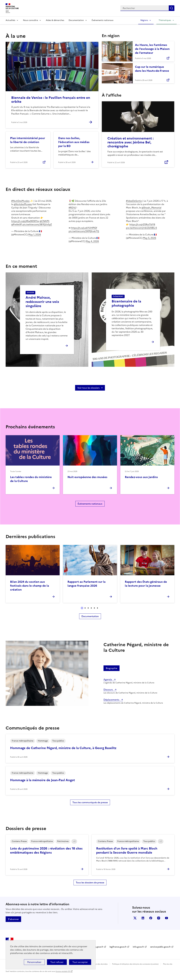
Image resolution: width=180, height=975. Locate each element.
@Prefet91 (16, 224)
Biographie (111, 668)
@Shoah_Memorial (151, 207)
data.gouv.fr (97, 946)
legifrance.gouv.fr (118, 946)
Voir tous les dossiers (88, 387)
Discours (108, 689)
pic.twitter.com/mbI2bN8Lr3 (141, 227)
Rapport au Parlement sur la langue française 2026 (86, 584)
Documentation (76, 20)
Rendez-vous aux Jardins (141, 477)
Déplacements (112, 699)
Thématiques (165, 20)
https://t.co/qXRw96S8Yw (25, 221)
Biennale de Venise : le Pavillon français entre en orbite (50, 99)
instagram (158, 918)
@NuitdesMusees (23, 204)
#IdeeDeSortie (134, 201)
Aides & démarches (55, 20)
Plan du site (167, 964)
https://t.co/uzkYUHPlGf (84, 227)
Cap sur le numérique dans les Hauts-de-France (152, 69)
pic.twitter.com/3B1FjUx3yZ (37, 224)
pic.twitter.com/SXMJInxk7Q (84, 231)
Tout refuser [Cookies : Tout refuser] (56, 962)
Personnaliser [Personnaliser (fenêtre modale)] (34, 962)
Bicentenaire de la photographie (126, 303)
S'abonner (13, 919)
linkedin (143, 918)
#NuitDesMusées (20, 201)
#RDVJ (72, 207)
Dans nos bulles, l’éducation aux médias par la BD (73, 142)
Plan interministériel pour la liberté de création (27, 140)
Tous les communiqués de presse (90, 802)
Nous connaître (30, 20)
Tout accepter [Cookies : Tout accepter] (80, 962)
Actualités (10, 20)
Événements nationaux (102, 20)
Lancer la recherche (171, 8)
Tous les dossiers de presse (90, 882)
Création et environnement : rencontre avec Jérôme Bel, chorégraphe (130, 142)
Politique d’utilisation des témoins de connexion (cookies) (135, 964)
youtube (166, 918)
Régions (144, 20)
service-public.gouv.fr (160, 946)
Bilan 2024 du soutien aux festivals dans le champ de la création (29, 586)
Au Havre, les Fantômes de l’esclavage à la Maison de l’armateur (152, 49)
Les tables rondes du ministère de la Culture (31, 479)
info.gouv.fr (138, 946)
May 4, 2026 (92, 241)
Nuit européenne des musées (87, 477)
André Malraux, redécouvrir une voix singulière (42, 301)
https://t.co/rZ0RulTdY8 (142, 224)
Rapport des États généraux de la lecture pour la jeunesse (146, 584)
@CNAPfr (45, 221)
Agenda (108, 679)
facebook (151, 918)
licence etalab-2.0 (63, 971)
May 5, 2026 (149, 238)
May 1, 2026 (34, 234)
